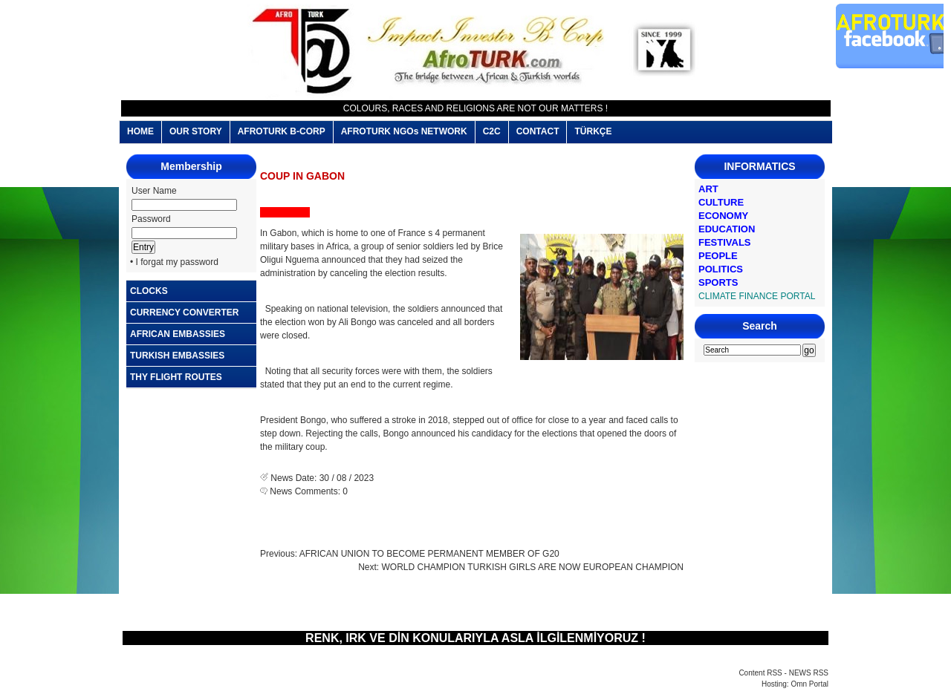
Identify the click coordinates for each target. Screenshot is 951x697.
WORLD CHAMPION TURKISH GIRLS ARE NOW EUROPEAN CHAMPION (533, 567)
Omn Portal (809, 684)
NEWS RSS (808, 673)
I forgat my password (177, 262)
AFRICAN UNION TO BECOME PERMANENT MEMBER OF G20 (429, 554)
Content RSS (760, 673)
